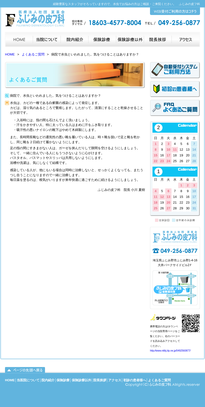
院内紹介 (48, 380)
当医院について (28, 380)
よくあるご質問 (33, 54)
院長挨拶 (99, 380)
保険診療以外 (81, 380)
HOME (10, 54)
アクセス (114, 380)
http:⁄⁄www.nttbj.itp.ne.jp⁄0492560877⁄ (170, 350)
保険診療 (63, 380)
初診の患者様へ (134, 380)
